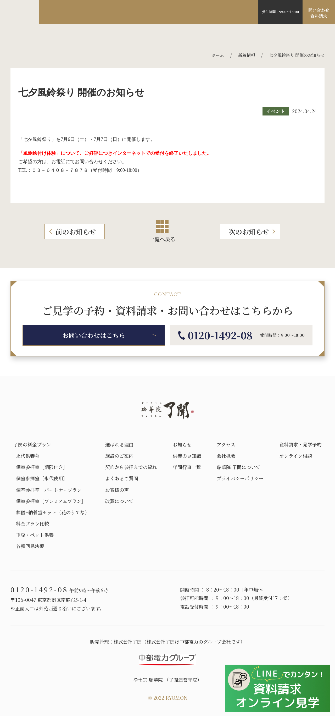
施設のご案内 (104, 12)
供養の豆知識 (187, 456)
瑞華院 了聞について (238, 467)
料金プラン (139, 12)
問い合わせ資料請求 (318, 13)
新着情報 (246, 55)
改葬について (119, 501)
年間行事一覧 (187, 467)
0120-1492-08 (279, 10)
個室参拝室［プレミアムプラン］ (49, 501)
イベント (275, 111)
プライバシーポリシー (240, 478)
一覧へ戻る (162, 231)
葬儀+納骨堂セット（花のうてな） (51, 512)
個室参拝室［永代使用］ (40, 478)
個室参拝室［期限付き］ (41, 467)
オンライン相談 (295, 456)
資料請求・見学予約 (300, 444)
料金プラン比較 (31, 523)
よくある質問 (234, 12)
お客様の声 (199, 12)
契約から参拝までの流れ (131, 467)
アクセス (169, 12)
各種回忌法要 (28, 546)
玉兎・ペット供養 (33, 535)
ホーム (217, 55)
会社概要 (226, 456)
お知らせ (182, 444)
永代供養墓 (26, 456)
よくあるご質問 (121, 478)
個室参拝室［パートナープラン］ (49, 490)
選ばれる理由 (66, 12)
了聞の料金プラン (32, 444)
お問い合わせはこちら (93, 335)
